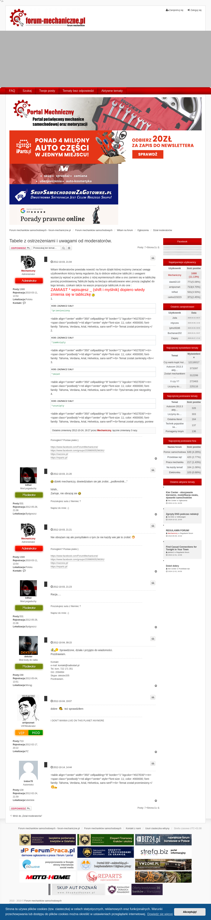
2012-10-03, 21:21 (61, 529)
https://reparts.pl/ (59, 457)
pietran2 (171, 552)
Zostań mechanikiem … (174, 375)
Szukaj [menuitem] (27, 90)
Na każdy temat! (175, 467)
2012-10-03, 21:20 (61, 473)
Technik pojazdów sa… (175, 425)
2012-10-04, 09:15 (61, 642)
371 (189, 297)
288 (22, 675)
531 (22, 503)
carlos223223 (174, 297)
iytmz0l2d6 (174, 328)
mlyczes (175, 323)
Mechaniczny (28, 270)
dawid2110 (174, 282)
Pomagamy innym (175, 431)
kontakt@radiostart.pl (68, 665)
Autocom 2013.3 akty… (174, 368)
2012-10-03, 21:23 (61, 586)
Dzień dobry (172, 566)
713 (22, 741)
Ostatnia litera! (174, 419)
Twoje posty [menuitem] (47, 90)
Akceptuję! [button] (190, 911)
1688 (22, 289)
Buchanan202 (175, 333)
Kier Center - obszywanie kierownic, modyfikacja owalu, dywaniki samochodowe (182, 495)
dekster (28, 656)
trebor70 (28, 781)
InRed (28, 485)
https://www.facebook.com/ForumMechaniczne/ (74, 447)
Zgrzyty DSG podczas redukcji (182, 514)
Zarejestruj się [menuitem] (174, 10)
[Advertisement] (105, 59)
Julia (174, 318)
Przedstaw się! (174, 457)
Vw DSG (171, 517)
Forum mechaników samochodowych (43, 900)
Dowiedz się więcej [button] (160, 914)
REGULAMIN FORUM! (177, 530)
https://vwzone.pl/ (59, 454)
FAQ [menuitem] (12, 90)
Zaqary (174, 338)
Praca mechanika (175, 462)
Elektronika (174, 472)
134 (22, 790)
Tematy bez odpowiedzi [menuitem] (78, 90)
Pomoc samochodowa (175, 452)
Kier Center (172, 500)
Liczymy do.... (174, 386)
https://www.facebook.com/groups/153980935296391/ (77, 450)
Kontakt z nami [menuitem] (133, 828)
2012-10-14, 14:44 (61, 767)
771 (189, 281)
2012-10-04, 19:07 (61, 701)
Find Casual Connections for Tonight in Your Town (181, 548)
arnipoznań (28, 722)
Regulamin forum (186, 533)
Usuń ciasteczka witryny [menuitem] (157, 828)
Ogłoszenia (183, 500)
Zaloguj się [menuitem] (194, 10)
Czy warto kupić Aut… (175, 362)
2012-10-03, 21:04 (61, 261)
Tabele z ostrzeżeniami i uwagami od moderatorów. (60, 240)
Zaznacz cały (65, 306)
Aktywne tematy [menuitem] (112, 90)
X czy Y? (174, 381)
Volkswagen (181, 517)
